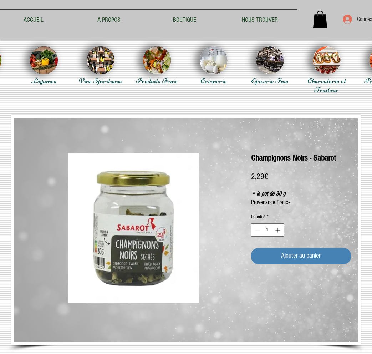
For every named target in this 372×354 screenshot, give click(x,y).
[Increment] (278, 230)
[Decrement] (256, 230)
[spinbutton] (267, 230)
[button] (320, 19)
